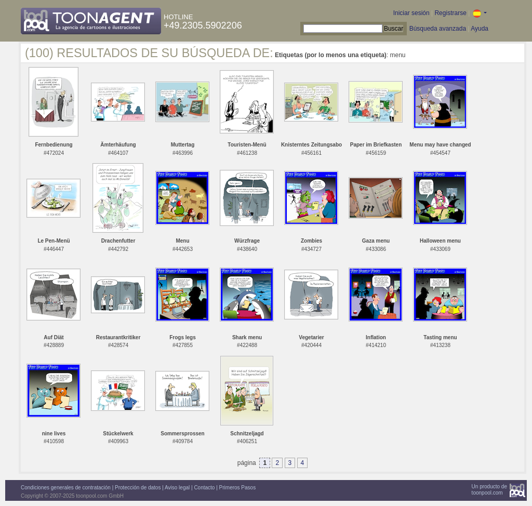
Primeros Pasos (237, 487)
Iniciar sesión (411, 13)
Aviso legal (177, 487)
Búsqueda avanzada (437, 28)
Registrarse (450, 13)
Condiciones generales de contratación (66, 487)
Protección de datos (138, 487)
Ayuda (479, 28)
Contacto (204, 487)
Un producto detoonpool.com (489, 490)
